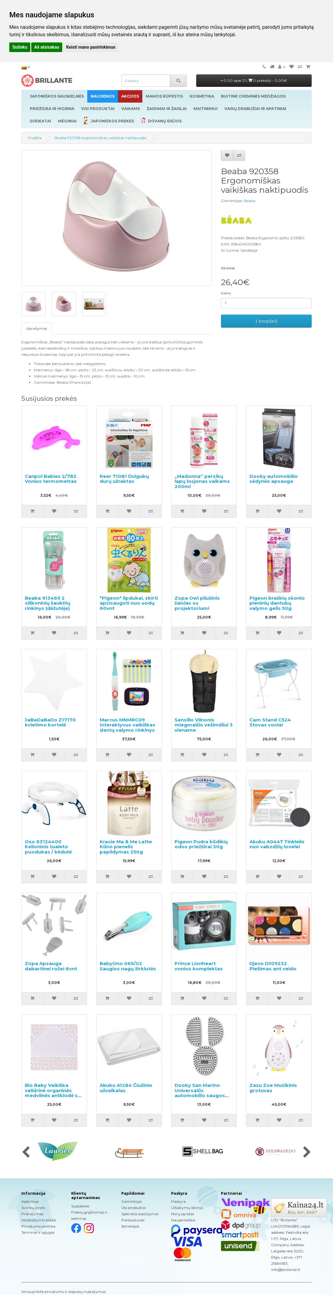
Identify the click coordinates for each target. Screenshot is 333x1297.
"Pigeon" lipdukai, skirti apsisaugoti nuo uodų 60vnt (129, 603)
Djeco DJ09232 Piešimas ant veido (272, 966)
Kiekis (226, 293)
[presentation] (25, 1152)
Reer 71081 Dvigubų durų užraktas (124, 478)
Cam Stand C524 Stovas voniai (270, 722)
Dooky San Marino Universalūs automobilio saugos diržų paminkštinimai (201, 1093)
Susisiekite (80, 1206)
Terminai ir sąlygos (37, 1232)
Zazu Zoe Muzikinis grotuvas (273, 1087)
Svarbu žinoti (33, 1207)
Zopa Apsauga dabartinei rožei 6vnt (51, 966)
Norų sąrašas (182, 1213)
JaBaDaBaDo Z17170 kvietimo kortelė (50, 722)
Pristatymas (32, 1213)
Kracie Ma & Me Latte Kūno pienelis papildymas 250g (126, 847)
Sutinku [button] (19, 47)
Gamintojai (131, 1201)
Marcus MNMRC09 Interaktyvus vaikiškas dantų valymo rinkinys (127, 725)
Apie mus (29, 1201)
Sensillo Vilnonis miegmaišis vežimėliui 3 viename (204, 725)
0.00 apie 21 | (254, 80)
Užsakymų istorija (187, 1207)
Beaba (249, 200)
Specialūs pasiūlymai (139, 1213)
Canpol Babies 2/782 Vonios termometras (51, 478)
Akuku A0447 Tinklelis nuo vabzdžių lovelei (277, 844)
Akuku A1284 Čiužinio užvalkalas (126, 1087)
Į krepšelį (266, 321)
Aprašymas (36, 328)
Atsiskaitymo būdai (38, 1220)
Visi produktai (133, 1207)
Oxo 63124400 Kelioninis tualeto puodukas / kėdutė (48, 847)
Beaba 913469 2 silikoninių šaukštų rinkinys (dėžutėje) (47, 603)
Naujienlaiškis (183, 1220)
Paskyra (178, 1201)
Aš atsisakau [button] (46, 47)
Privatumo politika (38, 1226)
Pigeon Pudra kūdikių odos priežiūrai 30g (201, 844)
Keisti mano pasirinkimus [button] (90, 47)
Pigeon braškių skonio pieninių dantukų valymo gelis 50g (277, 603)
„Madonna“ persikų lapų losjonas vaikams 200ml (202, 481)
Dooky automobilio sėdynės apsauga (273, 478)
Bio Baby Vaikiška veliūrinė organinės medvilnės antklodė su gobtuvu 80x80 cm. (53, 1093)
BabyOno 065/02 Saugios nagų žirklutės (128, 966)
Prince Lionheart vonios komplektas (199, 966)
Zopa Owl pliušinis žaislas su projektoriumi (197, 603)
